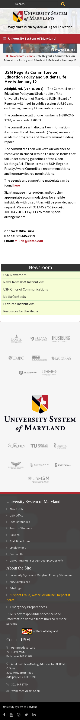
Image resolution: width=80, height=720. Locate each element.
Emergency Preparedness (28, 607)
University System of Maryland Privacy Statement (41, 575)
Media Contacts (14, 296)
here (16, 185)
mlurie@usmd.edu (29, 241)
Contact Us (14, 554)
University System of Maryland (31, 38)
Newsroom (17, 56)
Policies (13, 535)
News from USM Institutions (24, 282)
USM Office (14, 516)
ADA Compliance (20, 582)
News (29, 56)
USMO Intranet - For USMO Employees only (35, 561)
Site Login (16, 588)
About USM (14, 509)
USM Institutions (18, 522)
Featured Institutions (19, 304)
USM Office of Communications (25, 289)
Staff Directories (18, 541)
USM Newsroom (14, 275)
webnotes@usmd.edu (26, 691)
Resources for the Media (20, 311)
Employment (16, 548)
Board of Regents (19, 528)
